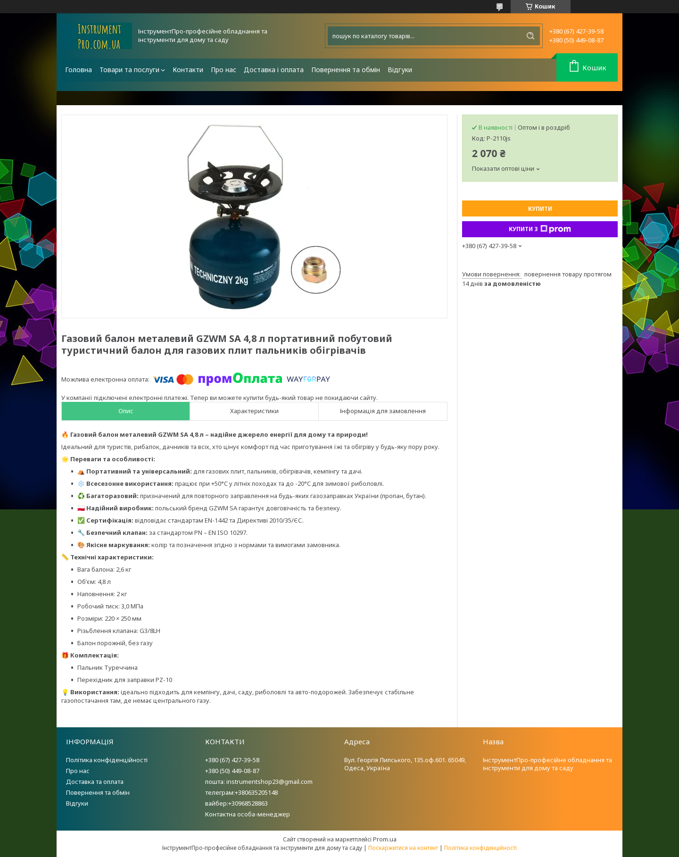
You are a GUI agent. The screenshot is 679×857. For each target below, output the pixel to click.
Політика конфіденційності (107, 760)
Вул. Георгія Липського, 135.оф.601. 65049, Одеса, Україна (405, 764)
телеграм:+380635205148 (241, 792)
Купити (540, 209)
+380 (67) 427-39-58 (232, 760)
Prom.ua (385, 839)
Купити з (540, 229)
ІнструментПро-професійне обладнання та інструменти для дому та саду (547, 764)
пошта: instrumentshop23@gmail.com (259, 781)
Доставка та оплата (95, 781)
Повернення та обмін (345, 69)
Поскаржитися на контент (403, 848)
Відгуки (400, 69)
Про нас (223, 69)
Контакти (188, 69)
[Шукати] (530, 35)
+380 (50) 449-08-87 (232, 770)
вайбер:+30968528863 (236, 803)
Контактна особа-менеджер (247, 814)
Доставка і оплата (274, 69)
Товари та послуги (129, 69)
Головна (78, 69)
